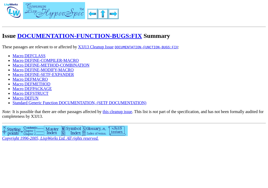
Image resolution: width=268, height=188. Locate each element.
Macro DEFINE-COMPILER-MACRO (46, 60)
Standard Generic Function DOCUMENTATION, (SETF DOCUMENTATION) (79, 103)
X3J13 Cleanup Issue (96, 47)
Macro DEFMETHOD (31, 84)
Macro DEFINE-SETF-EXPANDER (43, 74)
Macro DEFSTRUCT (30, 93)
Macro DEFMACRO (30, 79)
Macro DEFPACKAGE (32, 88)
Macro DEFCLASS (29, 56)
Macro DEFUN (25, 98)
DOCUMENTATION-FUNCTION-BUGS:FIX (79, 35)
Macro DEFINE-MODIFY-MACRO (43, 70)
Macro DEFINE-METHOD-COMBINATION (51, 65)
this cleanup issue (117, 111)
